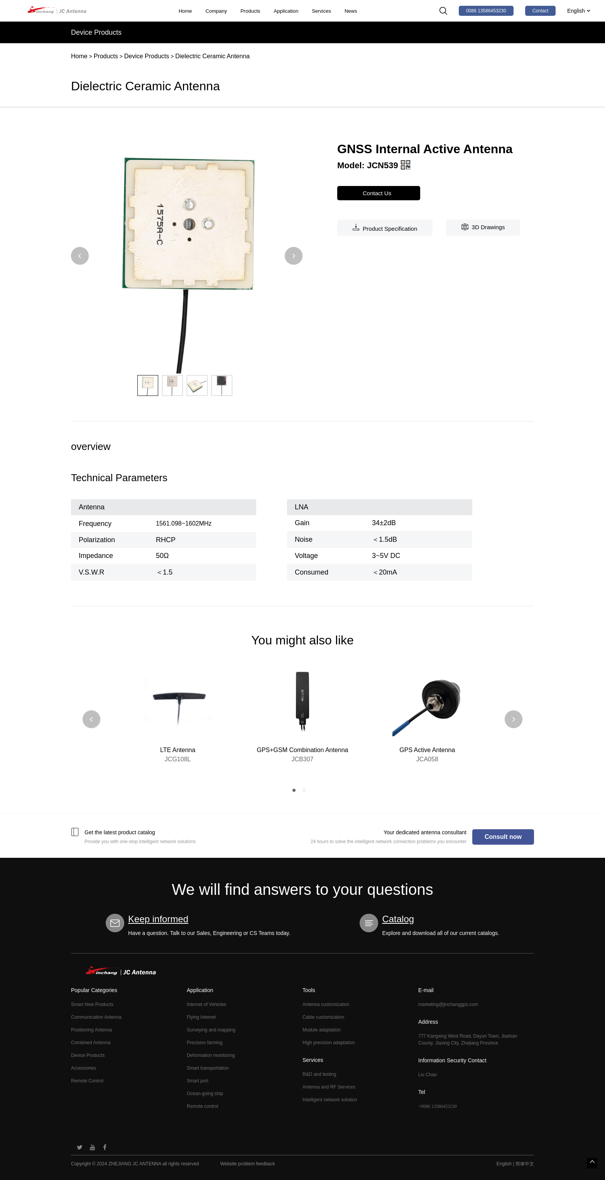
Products (250, 11)
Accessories (83, 1068)
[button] (80, 256)
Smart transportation (208, 1068)
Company (216, 11)
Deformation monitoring (211, 1055)
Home (185, 11)
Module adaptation (321, 1030)
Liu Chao (427, 1074)
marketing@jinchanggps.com (448, 1004)
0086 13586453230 (486, 11)
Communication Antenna (96, 1017)
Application (286, 11)
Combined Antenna (90, 1042)
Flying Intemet (201, 1017)
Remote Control (87, 1081)
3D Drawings (483, 226)
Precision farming (205, 1042)
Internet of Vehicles (206, 1004)
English (578, 11)
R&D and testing (319, 1074)
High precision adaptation (328, 1042)
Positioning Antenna (91, 1030)
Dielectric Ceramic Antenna (212, 56)
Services (321, 11)
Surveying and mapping (211, 1030)
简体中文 (524, 1163)
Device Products (146, 56)
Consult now (503, 836)
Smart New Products (92, 1004)
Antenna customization (325, 1004)
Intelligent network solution (329, 1099)
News (351, 11)
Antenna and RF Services (328, 1087)
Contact (540, 11)
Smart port (197, 1081)
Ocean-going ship (205, 1093)
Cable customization (323, 1017)
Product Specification (385, 227)
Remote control (202, 1106)
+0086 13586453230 (437, 1106)
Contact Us (379, 193)
